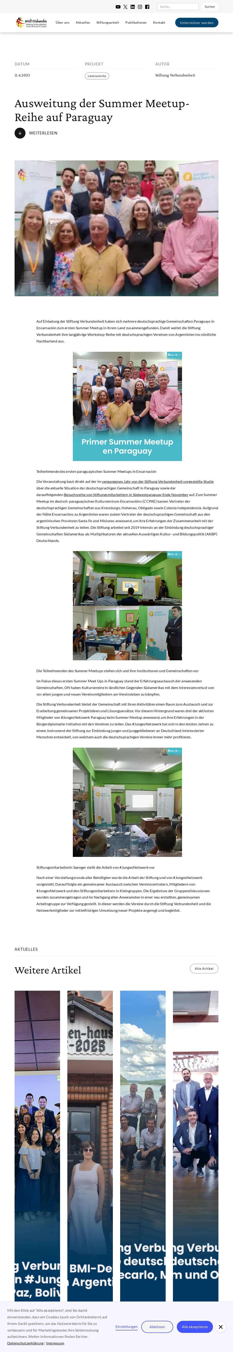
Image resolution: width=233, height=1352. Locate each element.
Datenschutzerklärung (25, 1343)
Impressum (55, 1343)
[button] (221, 1327)
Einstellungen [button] (127, 1326)
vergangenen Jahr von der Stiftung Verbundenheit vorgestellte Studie (158, 481)
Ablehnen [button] (157, 1326)
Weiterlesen (43, 133)
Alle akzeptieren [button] (195, 1326)
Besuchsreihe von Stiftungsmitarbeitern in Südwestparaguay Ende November (126, 494)
